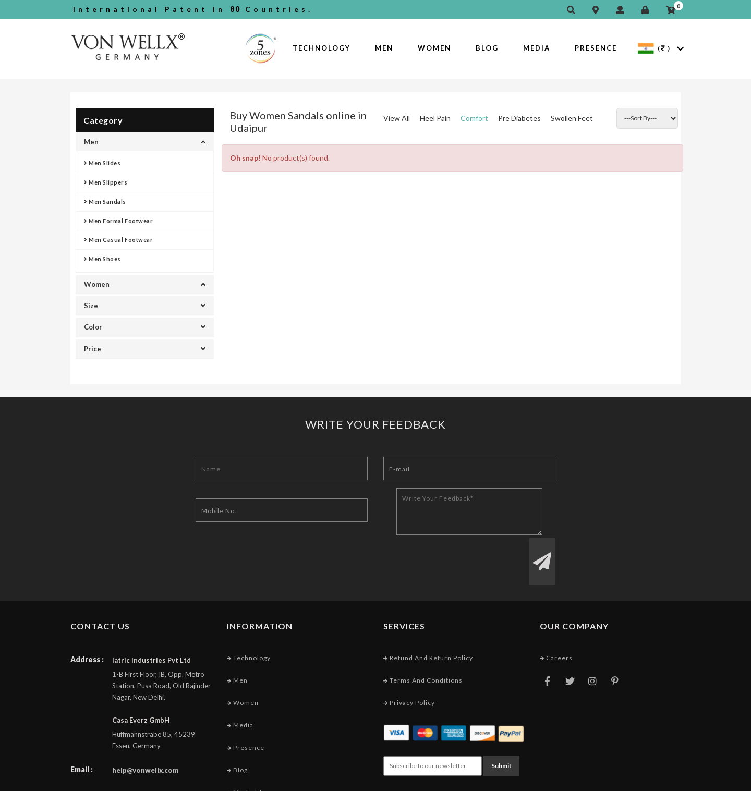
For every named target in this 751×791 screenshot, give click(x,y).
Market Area (250, 753)
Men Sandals (105, 201)
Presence (596, 48)
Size (144, 305)
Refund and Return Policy (428, 618)
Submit (501, 726)
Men (384, 48)
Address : (87, 619)
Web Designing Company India (630, 780)
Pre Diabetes (519, 118)
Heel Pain (435, 118)
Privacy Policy (409, 663)
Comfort (474, 118)
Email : (81, 729)
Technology (321, 48)
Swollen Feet (572, 118)
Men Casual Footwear (118, 239)
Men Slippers (106, 182)
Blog (487, 48)
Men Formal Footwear (118, 220)
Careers (556, 618)
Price (144, 348)
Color (144, 327)
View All (396, 118)
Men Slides (102, 163)
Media (536, 48)
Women (434, 48)
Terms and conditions (423, 640)
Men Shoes (102, 258)
